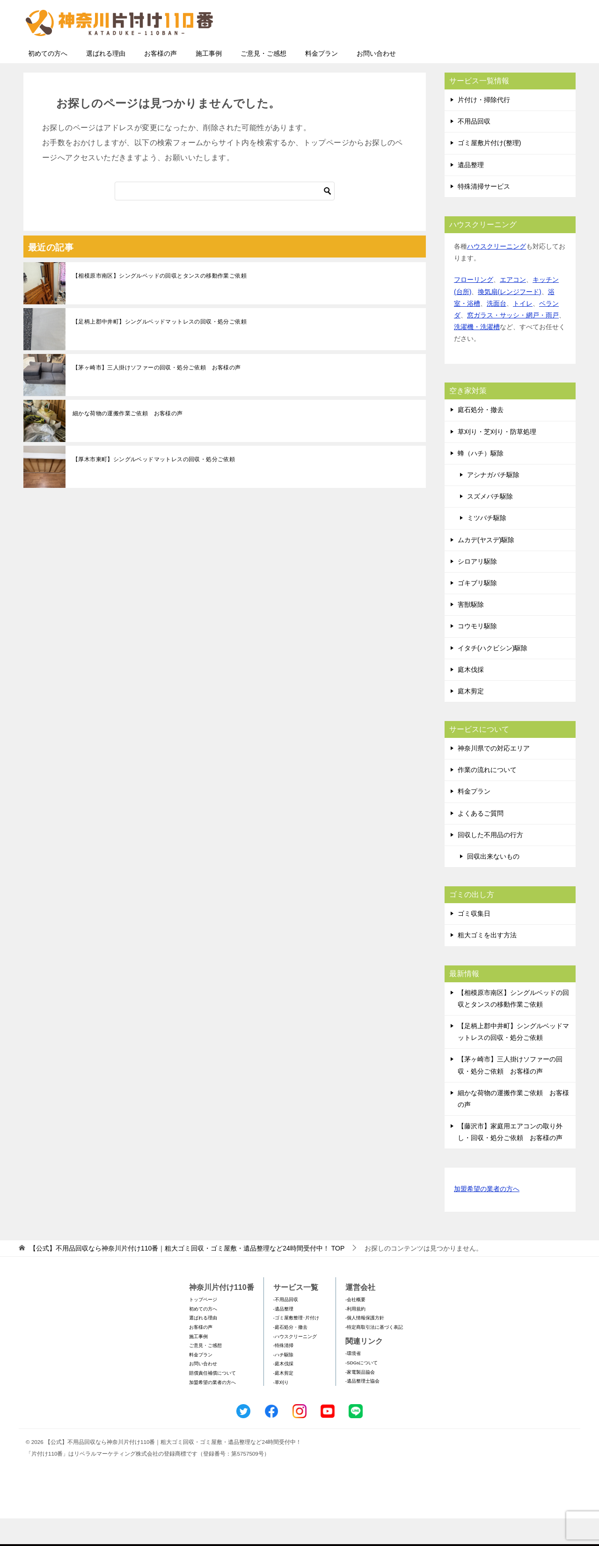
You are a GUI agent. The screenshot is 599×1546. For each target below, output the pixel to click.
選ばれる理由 (105, 81)
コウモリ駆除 (477, 653)
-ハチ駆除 (283, 1382)
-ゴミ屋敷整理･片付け (296, 1345)
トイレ (523, 331)
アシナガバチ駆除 (493, 502)
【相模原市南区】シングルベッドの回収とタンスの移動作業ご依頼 (160, 303)
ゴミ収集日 (474, 941)
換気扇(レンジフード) (509, 319)
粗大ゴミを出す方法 (487, 962)
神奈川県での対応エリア (494, 776)
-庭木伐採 (283, 1391)
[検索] (225, 218)
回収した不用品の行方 (490, 862)
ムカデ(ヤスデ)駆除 (486, 567)
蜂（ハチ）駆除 (481, 481)
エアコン (513, 307)
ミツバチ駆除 (486, 545)
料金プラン (321, 81)
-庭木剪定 (283, 1400)
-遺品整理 (283, 1336)
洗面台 (496, 331)
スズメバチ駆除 (490, 524)
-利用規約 (355, 1336)
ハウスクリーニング (496, 274)
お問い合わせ (376, 81)
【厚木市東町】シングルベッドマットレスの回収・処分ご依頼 (154, 487)
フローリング (473, 307)
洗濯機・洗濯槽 (477, 354)
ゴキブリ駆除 (477, 610)
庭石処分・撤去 (481, 437)
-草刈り (281, 1410)
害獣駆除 (471, 632)
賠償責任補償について (212, 1400)
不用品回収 (474, 149)
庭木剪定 (471, 718)
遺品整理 (471, 192)
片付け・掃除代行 (484, 127)
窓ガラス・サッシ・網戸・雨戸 (513, 342)
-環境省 (353, 1381)
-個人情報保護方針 (364, 1345)
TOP (186, 1276)
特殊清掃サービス (484, 214)
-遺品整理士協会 (362, 1408)
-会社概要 (355, 1327)
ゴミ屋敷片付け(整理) (489, 170)
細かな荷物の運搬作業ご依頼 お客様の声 (128, 441)
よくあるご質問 (481, 841)
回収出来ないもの (493, 884)
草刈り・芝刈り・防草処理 (497, 459)
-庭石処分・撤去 (290, 1354)
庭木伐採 (471, 697)
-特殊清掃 (283, 1373)
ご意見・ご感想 (263, 81)
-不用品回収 (285, 1327)
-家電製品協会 (360, 1399)
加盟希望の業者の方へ (486, 1217)
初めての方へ (47, 81)
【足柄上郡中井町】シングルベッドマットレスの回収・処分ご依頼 (160, 349)
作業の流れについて (487, 797)
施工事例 (209, 81)
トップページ (203, 1327)
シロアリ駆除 (477, 589)
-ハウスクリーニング (295, 1364)
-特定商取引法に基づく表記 (374, 1354)
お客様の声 (160, 81)
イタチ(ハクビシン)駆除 (492, 675)
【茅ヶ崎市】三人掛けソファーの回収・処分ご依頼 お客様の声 (157, 395)
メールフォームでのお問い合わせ (488, 54)
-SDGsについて (361, 1390)
